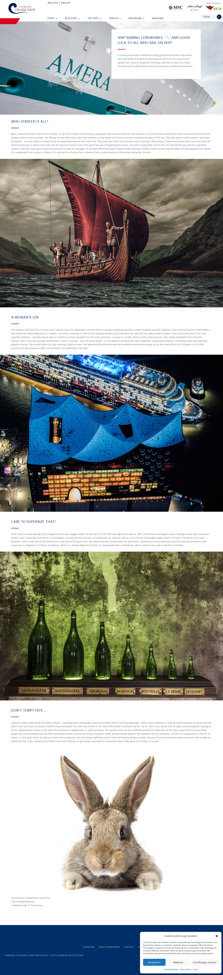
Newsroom (135, 18)
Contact (129, 946)
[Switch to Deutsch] (52, 3)
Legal (195, 969)
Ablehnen (178, 962)
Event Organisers (109, 946)
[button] (216, 936)
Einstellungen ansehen (205, 962)
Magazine (157, 18)
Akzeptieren (154, 962)
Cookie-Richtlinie (171, 969)
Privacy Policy (185, 969)
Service (113, 18)
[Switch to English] (65, 3)
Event (51, 18)
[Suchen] (219, 17)
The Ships (93, 18)
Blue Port (71, 18)
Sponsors (89, 946)
